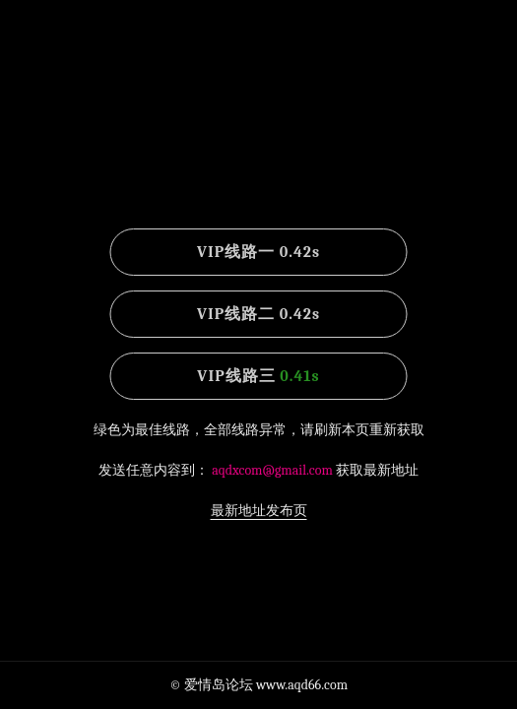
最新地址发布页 (259, 510)
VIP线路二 (258, 314)
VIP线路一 (258, 252)
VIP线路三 (258, 376)
